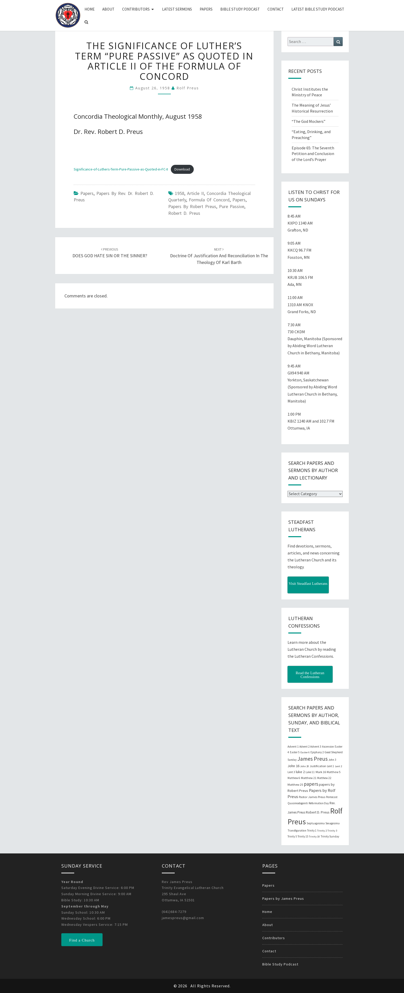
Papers (206, 9)
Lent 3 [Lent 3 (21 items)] (291, 772)
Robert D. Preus (184, 213)
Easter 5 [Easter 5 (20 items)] (295, 752)
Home (90, 9)
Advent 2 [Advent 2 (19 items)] (304, 746)
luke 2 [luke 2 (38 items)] (300, 771)
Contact (275, 9)
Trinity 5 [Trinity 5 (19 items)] (292, 836)
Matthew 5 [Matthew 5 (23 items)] (333, 772)
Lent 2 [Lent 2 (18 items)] (338, 766)
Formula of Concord (209, 200)
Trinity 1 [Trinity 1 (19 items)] (311, 830)
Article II (195, 193)
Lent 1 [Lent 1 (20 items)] (330, 766)
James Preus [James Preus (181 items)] (312, 758)
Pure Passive (231, 206)
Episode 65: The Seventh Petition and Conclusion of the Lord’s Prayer (313, 153)
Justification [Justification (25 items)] (318, 766)
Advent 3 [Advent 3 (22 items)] (315, 746)
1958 (179, 193)
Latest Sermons (177, 9)
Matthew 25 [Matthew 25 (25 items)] (295, 784)
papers (239, 200)
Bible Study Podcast (240, 9)
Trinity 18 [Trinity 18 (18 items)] (314, 836)
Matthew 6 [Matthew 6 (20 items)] (294, 778)
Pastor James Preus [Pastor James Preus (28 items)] (312, 797)
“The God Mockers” (308, 121)
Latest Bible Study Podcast (317, 9)
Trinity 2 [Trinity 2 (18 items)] (322, 830)
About (108, 9)
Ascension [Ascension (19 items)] (328, 746)
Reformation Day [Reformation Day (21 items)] (319, 803)
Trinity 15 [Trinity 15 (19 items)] (303, 836)
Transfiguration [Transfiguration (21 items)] (297, 830)
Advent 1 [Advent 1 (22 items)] (293, 746)
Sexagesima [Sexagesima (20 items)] (332, 823)
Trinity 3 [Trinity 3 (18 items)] (332, 830)
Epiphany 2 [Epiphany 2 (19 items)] (317, 752)
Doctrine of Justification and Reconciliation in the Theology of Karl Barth (219, 256)
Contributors (136, 9)
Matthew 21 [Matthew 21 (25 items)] (308, 778)
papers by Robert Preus (192, 206)
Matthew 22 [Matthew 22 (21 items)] (324, 778)
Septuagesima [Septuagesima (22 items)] (316, 823)
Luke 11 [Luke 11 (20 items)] (310, 772)
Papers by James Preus (283, 898)
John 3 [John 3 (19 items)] (332, 759)
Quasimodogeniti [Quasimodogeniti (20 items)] (298, 803)
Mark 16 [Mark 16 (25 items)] (321, 772)
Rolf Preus (187, 87)
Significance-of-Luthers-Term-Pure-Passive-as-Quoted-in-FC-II (121, 169)
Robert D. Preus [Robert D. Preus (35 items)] (317, 812)
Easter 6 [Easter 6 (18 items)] (305, 752)
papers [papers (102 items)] (311, 784)
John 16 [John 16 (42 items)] (293, 766)
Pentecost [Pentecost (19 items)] (332, 797)
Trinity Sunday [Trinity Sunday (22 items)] (330, 836)
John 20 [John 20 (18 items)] (304, 766)
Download (182, 169)
